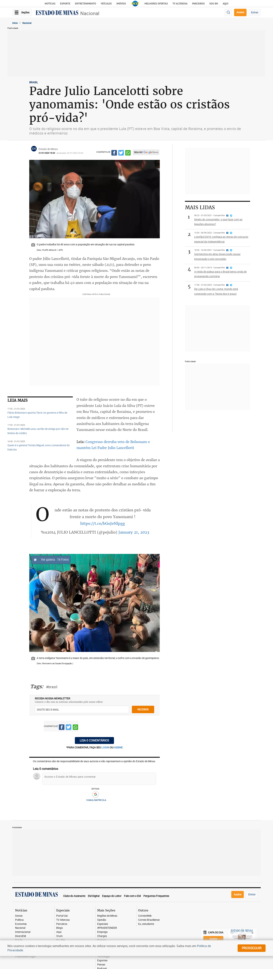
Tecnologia (103, 956)
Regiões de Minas (107, 915)
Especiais (102, 924)
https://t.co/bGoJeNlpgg (102, 523)
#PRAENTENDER (107, 928)
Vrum (59, 936)
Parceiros (198, 3)
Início (15, 22)
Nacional (89, 13)
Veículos (106, 3)
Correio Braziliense (149, 919)
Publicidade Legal (25, 956)
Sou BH (213, 3)
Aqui (58, 932)
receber (143, 709)
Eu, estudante (146, 924)
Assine (240, 12)
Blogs (59, 928)
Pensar (101, 964)
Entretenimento (85, 3)
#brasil (51, 686)
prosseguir (251, 948)
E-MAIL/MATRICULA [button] (96, 800)
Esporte (65, 3)
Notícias (50, 3)
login (105, 747)
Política (19, 919)
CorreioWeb (145, 915)
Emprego (102, 932)
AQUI (225, 3)
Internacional (22, 932)
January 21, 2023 (133, 532)
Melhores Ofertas (156, 3)
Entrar (254, 12)
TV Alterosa (180, 3)
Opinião (101, 919)
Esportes (102, 960)
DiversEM (20, 936)
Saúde (18, 940)
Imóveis (121, 3)
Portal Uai (62, 915)
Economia (21, 924)
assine (118, 747)
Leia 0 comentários (94, 740)
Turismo (102, 940)
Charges (102, 936)
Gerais (19, 915)
